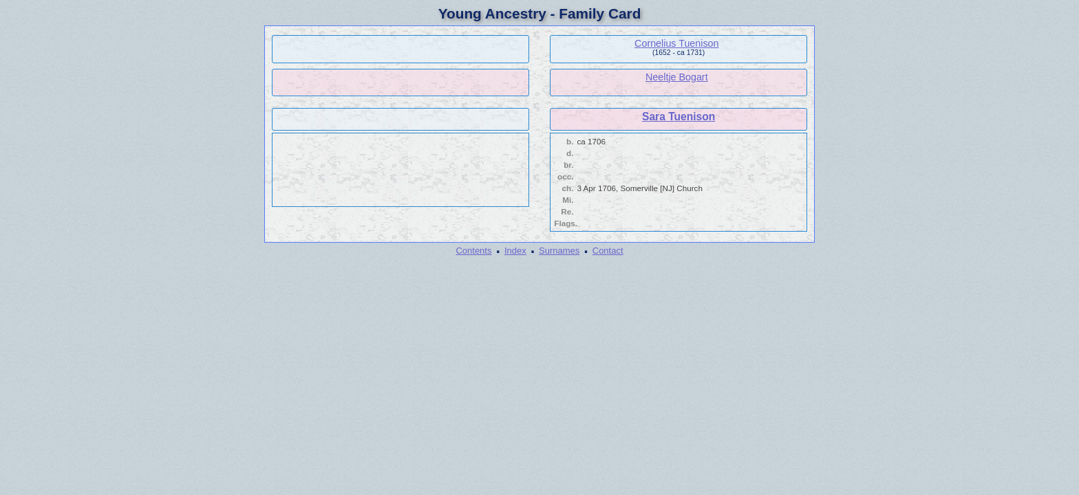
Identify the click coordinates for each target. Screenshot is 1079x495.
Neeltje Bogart (676, 77)
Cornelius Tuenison (676, 43)
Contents (473, 250)
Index (515, 250)
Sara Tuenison (678, 116)
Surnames (559, 250)
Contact (607, 250)
